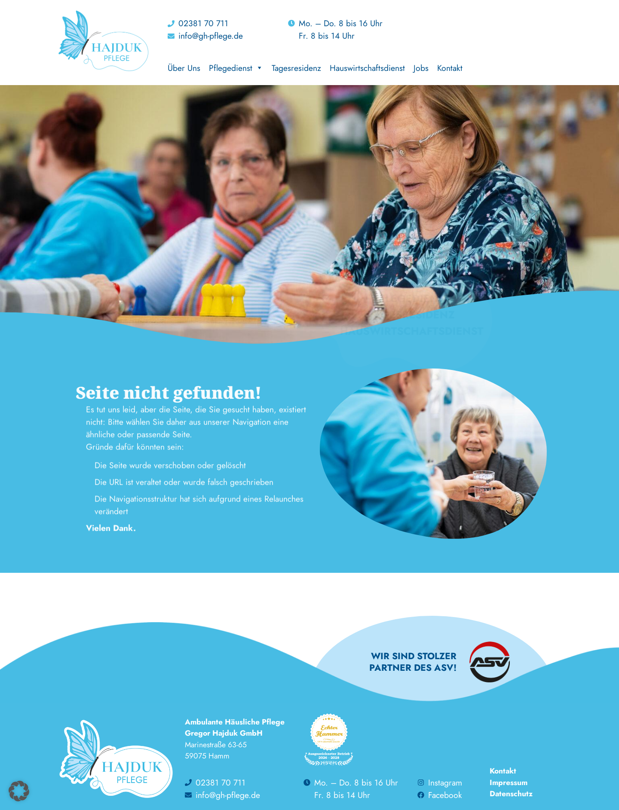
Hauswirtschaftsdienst (367, 68)
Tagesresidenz (296, 68)
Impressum (508, 782)
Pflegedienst (236, 67)
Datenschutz (511, 793)
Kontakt (450, 68)
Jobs (421, 68)
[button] (19, 791)
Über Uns (184, 68)
